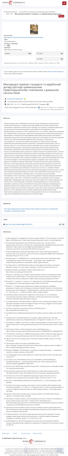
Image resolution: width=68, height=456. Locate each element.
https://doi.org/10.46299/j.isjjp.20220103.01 (18, 224)
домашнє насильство (42, 209)
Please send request (55, 71)
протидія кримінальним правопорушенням (19, 209)
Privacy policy (25, 433)
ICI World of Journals (10, 12)
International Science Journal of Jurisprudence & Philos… (37, 12)
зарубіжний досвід (18, 211)
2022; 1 (9, 14)
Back (61, 16)
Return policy (37, 433)
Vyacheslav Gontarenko (15, 99)
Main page (5, 433)
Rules (15, 433)
